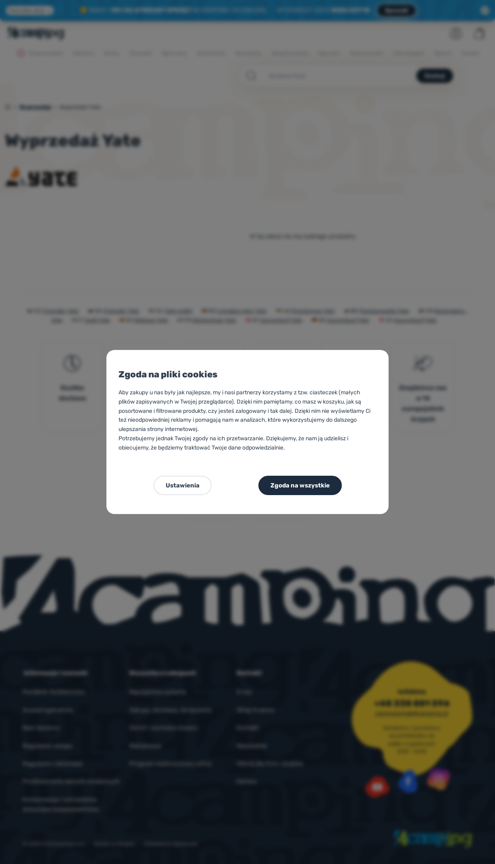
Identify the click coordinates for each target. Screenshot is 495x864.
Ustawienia (183, 485)
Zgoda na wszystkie (300, 485)
